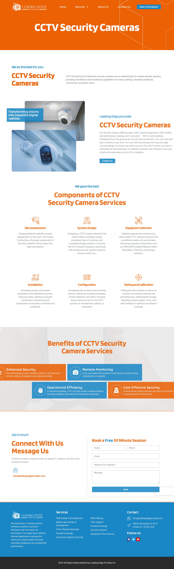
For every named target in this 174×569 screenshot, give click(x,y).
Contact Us (124, 6)
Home (63, 6)
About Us (103, 6)
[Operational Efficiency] (152, 390)
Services (82, 6)
